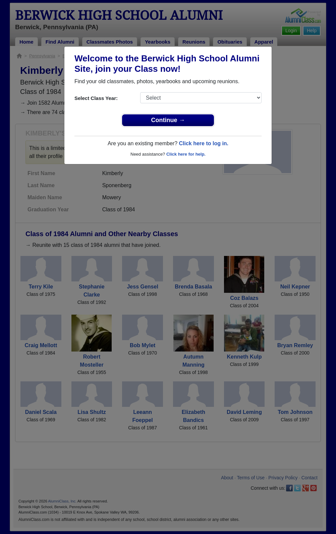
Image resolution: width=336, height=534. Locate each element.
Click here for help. (186, 154)
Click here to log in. (203, 143)
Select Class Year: (96, 98)
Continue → (168, 120)
